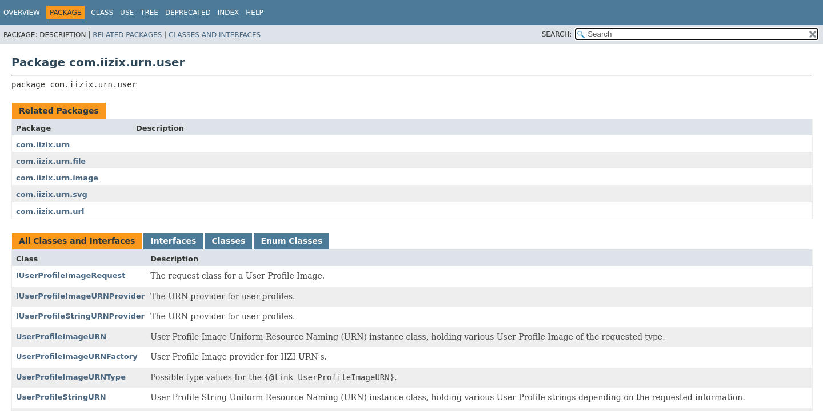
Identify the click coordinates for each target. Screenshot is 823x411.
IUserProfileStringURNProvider (80, 316)
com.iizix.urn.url (50, 211)
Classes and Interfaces (215, 35)
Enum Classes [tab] (291, 240)
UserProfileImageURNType (71, 377)
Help (254, 13)
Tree (149, 13)
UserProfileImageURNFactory (77, 356)
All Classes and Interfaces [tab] (77, 240)
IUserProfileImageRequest (71, 275)
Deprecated (188, 13)
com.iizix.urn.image (57, 178)
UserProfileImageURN (61, 336)
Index (228, 13)
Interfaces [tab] (173, 240)
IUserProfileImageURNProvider (80, 296)
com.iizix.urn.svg (51, 194)
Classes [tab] (228, 240)
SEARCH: (557, 34)
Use (127, 13)
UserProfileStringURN (61, 397)
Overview (21, 13)
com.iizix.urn (43, 144)
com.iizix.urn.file (51, 161)
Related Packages (127, 35)
